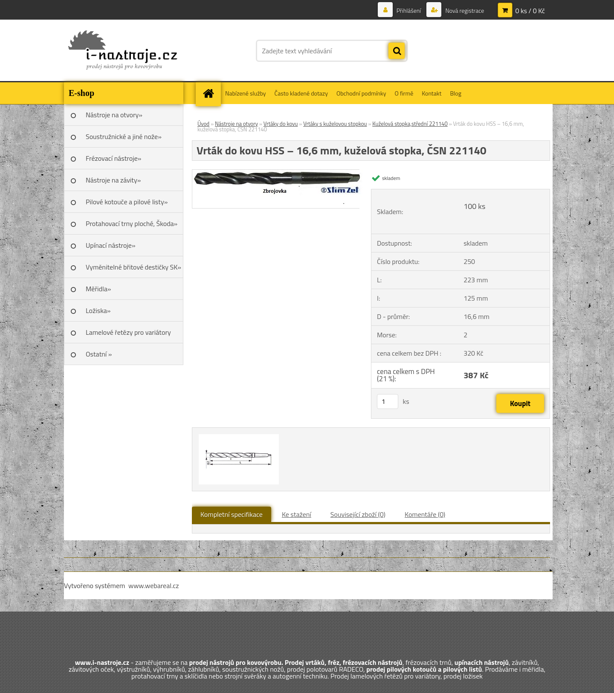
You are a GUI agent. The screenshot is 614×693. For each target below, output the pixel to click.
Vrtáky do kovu (281, 123)
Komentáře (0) (425, 514)
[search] (396, 51)
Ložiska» (98, 310)
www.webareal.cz (153, 585)
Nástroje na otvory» (114, 115)
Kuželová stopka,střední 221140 (410, 123)
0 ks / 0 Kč (530, 11)
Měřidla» (98, 289)
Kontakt (431, 93)
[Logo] (122, 50)
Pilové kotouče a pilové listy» (127, 202)
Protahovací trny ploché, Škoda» (131, 223)
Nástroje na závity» (113, 180)
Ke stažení (296, 514)
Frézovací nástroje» (113, 158)
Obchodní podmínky (361, 93)
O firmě (404, 93)
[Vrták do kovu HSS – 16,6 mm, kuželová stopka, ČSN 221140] (279, 173)
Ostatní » (99, 354)
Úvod (203, 123)
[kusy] (387, 401)
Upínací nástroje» (111, 245)
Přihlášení (409, 10)
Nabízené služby (245, 93)
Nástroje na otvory (236, 123)
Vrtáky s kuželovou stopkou (335, 123)
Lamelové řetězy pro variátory (128, 332)
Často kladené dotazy (301, 93)
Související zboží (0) (357, 514)
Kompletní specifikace (231, 514)
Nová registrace (464, 10)
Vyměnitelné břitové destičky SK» (133, 267)
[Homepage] (211, 93)
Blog (455, 93)
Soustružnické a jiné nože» (124, 136)
